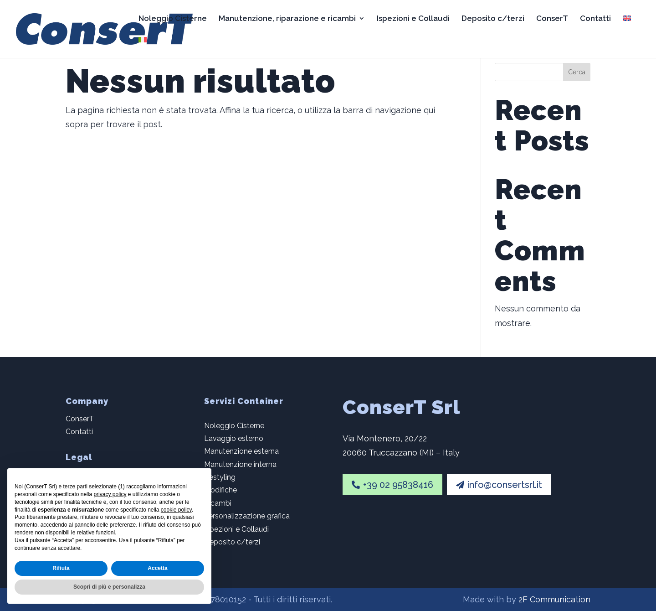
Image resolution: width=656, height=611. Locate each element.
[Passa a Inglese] (627, 25)
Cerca (576, 72)
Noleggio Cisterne (172, 19)
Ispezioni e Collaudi (413, 19)
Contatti (595, 19)
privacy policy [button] (109, 494)
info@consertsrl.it (499, 484)
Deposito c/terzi (492, 19)
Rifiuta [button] (60, 568)
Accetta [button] (157, 568)
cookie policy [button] (176, 510)
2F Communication (554, 599)
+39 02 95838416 (392, 484)
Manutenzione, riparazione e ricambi (287, 19)
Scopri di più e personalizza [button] (109, 587)
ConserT (552, 19)
